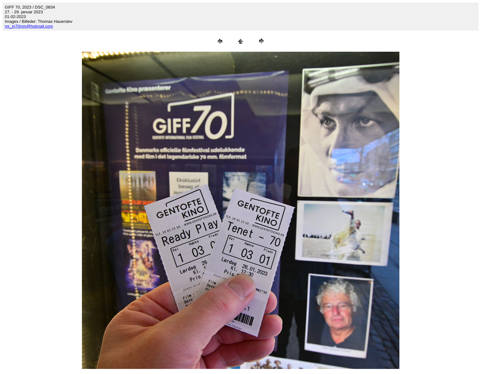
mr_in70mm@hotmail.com (29, 26)
